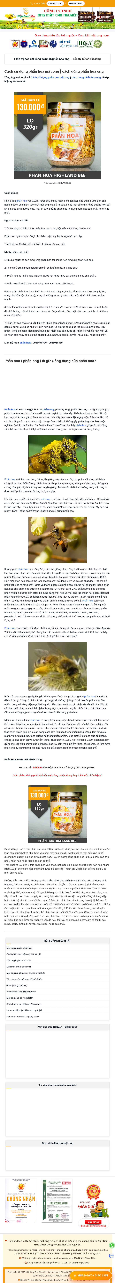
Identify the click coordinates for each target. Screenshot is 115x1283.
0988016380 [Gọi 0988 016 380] (76, 3)
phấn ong (48, 409)
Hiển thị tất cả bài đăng (86, 58)
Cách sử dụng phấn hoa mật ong (50, 77)
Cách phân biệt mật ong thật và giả (23, 954)
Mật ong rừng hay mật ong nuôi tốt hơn (25, 973)
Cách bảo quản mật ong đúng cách (23, 1004)
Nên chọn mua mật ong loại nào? (22, 1016)
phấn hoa (21, 200)
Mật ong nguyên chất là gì (19, 948)
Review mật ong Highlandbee (21, 991)
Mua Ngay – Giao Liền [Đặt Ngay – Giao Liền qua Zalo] (91, 1275)
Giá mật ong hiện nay (16, 985)
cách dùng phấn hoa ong (86, 77)
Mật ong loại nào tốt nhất (18, 960)
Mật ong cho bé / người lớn (19, 997)
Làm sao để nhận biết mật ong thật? (24, 1010)
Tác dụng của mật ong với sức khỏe (24, 979)
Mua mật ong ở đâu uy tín (18, 966)
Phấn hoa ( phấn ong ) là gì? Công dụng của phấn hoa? (50, 361)
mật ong (45, 499)
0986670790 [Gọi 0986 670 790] (55, 3)
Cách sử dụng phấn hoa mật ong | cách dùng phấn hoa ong (54, 71)
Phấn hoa (10, 409)
